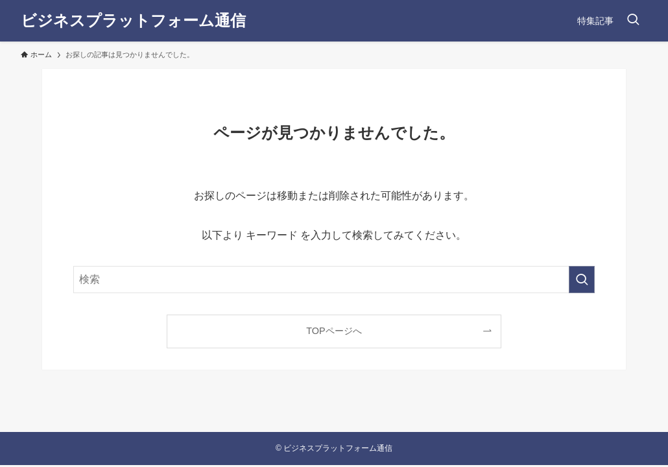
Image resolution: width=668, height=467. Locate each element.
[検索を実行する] (582, 279)
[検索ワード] (334, 279)
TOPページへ (333, 331)
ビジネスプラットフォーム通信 (133, 21)
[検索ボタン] (633, 21)
